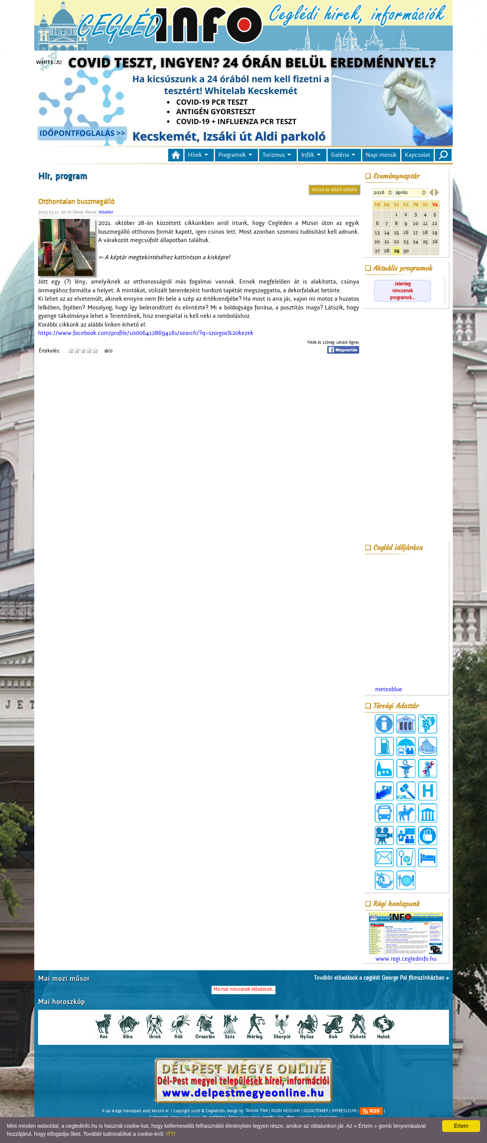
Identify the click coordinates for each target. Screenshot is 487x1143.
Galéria (340, 154)
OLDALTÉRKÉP (316, 1110)
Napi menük (381, 154)
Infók (307, 154)
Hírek (195, 154)
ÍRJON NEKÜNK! (285, 1110)
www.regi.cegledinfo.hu (406, 937)
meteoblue (388, 689)
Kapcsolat (417, 154)
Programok (232, 154)
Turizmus (274, 154)
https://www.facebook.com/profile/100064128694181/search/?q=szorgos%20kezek (145, 333)
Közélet (106, 212)
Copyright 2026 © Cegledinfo (198, 1110)
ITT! (170, 1134)
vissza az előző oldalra (334, 189)
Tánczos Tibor (256, 1110)
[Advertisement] (406, 425)
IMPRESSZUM (344, 1110)
